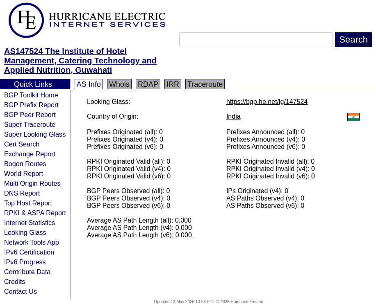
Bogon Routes (25, 163)
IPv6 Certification (29, 252)
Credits (14, 281)
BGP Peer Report (30, 114)
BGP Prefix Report (31, 104)
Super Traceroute (29, 124)
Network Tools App (31, 242)
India (233, 116)
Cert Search (21, 144)
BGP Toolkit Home (31, 95)
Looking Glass (25, 232)
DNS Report (22, 193)
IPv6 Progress (25, 262)
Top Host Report (28, 203)
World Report (23, 173)
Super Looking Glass (35, 134)
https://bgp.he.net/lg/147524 (267, 101)
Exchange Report (29, 154)
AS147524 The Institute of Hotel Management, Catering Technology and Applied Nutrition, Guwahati (80, 60)
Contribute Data (27, 271)
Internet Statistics (29, 222)
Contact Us (20, 291)
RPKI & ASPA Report (35, 212)
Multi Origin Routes (32, 183)
